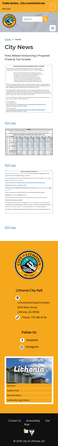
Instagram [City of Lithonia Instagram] (29, 347)
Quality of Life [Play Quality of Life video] (13, 391)
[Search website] (32, 19)
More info (6, 8)
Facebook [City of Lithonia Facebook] (29, 340)
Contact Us (14, 420)
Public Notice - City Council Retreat (23, 3)
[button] (52, 7)
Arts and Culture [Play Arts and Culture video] (14, 395)
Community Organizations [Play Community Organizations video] (18, 400)
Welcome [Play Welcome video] (11, 386)
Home (8, 39)
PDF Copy (10, 123)
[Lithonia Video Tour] (29, 370)
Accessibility (33, 420)
